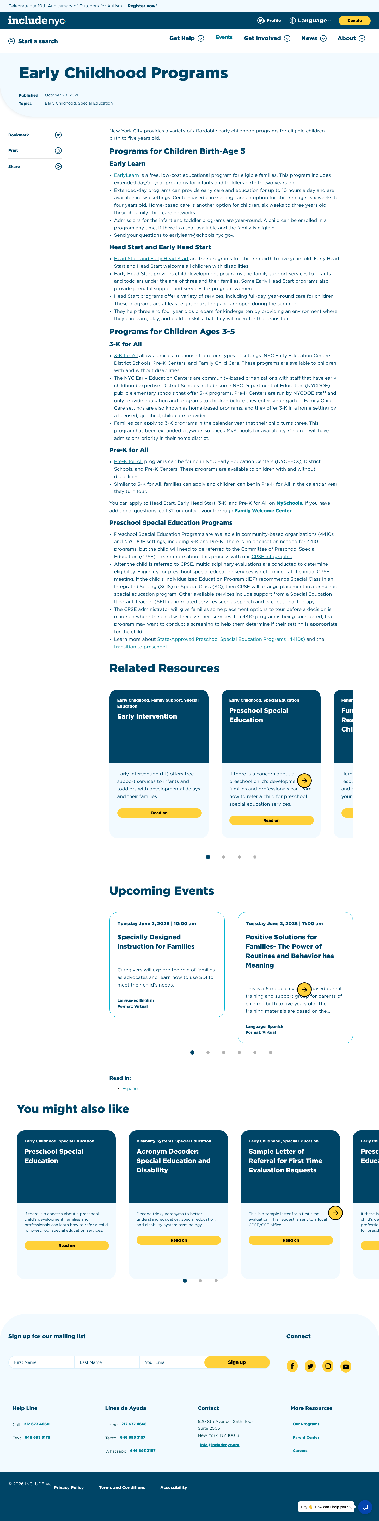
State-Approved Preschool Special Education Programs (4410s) (231, 638)
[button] (304, 779)
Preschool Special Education (264, 713)
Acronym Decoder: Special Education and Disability (174, 1159)
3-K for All (126, 354)
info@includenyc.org (221, 1442)
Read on (159, 812)
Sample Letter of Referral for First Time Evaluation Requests (282, 1164)
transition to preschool (140, 646)
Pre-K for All (128, 460)
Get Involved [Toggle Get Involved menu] (267, 38)
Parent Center (306, 1433)
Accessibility (168, 1480)
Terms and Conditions (119, 1480)
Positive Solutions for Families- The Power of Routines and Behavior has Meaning (291, 950)
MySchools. (289, 502)
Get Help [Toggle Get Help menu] (183, 38)
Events (223, 38)
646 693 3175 (38, 1433)
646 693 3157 (133, 1433)
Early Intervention (153, 715)
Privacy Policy (68, 1480)
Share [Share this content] (35, 165)
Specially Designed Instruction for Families (164, 940)
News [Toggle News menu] (314, 38)
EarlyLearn (126, 174)
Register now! (142, 5)
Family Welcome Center (263, 510)
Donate (354, 20)
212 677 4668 (134, 1421)
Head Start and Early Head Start (151, 257)
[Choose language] (310, 20)
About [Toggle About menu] (351, 38)
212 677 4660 (37, 1421)
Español (131, 1087)
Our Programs (307, 1421)
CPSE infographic (272, 555)
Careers (300, 1445)
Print (35, 149)
